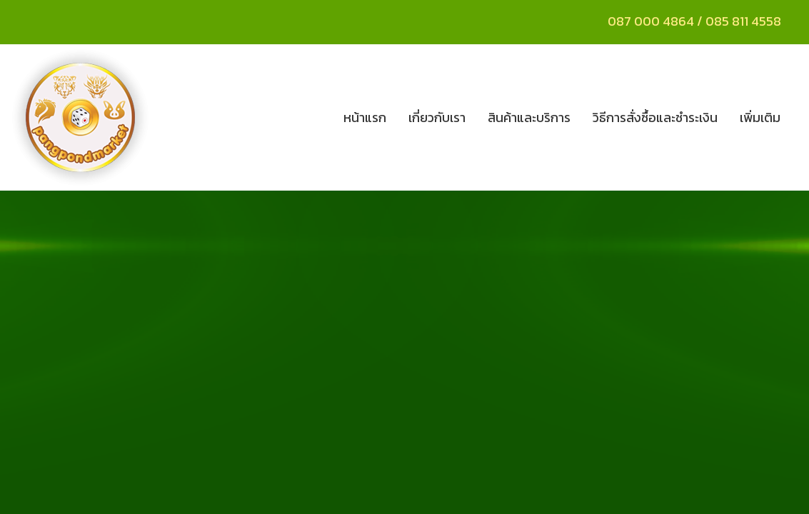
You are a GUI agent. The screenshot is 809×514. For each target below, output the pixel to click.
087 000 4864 (651, 21)
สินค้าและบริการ (529, 117)
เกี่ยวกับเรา (437, 117)
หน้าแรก (364, 117)
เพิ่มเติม (760, 117)
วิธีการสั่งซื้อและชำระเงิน (655, 117)
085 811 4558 (744, 21)
